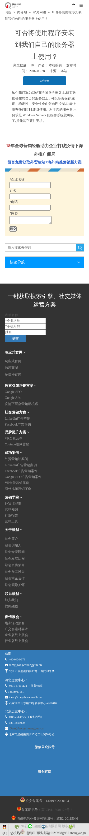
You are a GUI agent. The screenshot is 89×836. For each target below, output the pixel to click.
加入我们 (11, 600)
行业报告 (11, 515)
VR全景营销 (14, 438)
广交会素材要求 (16, 629)
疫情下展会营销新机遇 (21, 404)
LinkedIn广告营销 (17, 418)
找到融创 (11, 606)
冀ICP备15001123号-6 (56, 810)
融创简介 (11, 538)
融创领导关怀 (15, 585)
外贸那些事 (13, 503)
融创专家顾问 (15, 552)
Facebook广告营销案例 (21, 471)
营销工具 (11, 521)
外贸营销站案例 (16, 459)
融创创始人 (13, 545)
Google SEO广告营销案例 (23, 477)
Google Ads (13, 398)
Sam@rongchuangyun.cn (27, 728)
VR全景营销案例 (17, 483)
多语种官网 (13, 374)
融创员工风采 (15, 571)
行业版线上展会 (16, 641)
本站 (64, 71)
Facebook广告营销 (18, 424)
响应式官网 (13, 361)
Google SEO (13, 392)
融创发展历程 (15, 558)
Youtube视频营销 (17, 444)
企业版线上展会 (16, 635)
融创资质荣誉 (15, 565)
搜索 (80, 247)
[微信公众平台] (44, 759)
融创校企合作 (15, 578)
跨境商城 (11, 368)
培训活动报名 (15, 623)
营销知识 (11, 509)
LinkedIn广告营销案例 (21, 465)
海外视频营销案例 (18, 489)
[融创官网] (44, 785)
